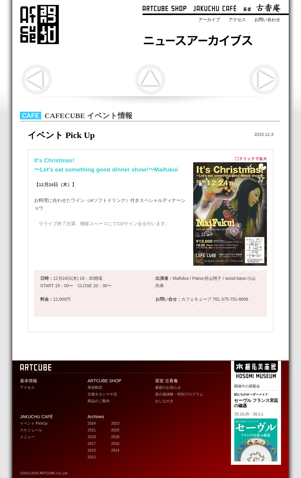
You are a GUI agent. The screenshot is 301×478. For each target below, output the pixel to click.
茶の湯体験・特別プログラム (179, 394)
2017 (92, 443)
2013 (92, 457)
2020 (115, 430)
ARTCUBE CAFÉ (214, 9)
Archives (96, 416)
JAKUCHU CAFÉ (36, 416)
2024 (92, 423)
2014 (115, 450)
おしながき (164, 401)
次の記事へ (264, 79)
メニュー (27, 437)
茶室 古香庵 (262, 9)
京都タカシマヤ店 (102, 394)
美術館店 (95, 387)
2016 (115, 443)
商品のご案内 (99, 401)
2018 (115, 437)
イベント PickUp (33, 423)
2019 (92, 437)
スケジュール (31, 430)
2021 (92, 430)
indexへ (150, 79)
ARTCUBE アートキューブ (39, 24)
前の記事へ (36, 79)
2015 (92, 450)
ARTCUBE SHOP (164, 9)
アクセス (237, 19)
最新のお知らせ (168, 387)
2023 (115, 423)
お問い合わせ (267, 19)
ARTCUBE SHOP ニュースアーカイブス (200, 39)
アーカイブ (209, 19)
